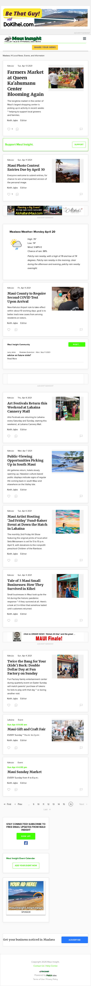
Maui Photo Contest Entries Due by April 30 (26, 168)
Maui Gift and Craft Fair (26, 729)
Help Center (52, 966)
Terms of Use (39, 979)
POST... (77, 344)
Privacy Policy (52, 979)
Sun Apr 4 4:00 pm (17, 767)
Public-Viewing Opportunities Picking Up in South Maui (25, 460)
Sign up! (26, 836)
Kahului (10, 66)
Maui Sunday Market (24, 772)
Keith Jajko (12, 120)
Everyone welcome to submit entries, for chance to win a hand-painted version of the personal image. (27, 179)
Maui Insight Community (18, 344)
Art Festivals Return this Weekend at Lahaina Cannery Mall (27, 407)
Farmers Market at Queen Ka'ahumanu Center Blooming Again (25, 83)
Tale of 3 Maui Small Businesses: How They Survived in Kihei (25, 585)
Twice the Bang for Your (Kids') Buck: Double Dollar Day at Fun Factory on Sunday (26, 667)
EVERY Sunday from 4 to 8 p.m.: (23, 777)
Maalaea (23, 352)
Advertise (75, 940)
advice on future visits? (19, 355)
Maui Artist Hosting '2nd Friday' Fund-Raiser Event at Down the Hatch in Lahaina (27, 522)
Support (79, 144)
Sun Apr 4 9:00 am (17, 724)
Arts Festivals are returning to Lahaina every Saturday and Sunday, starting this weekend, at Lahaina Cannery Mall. (27, 421)
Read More (12, 359)
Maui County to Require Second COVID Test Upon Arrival (26, 297)
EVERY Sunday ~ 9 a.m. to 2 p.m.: (23, 735)
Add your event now (26, 865)
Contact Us (38, 966)
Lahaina (10, 720)
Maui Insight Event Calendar (20, 858)
